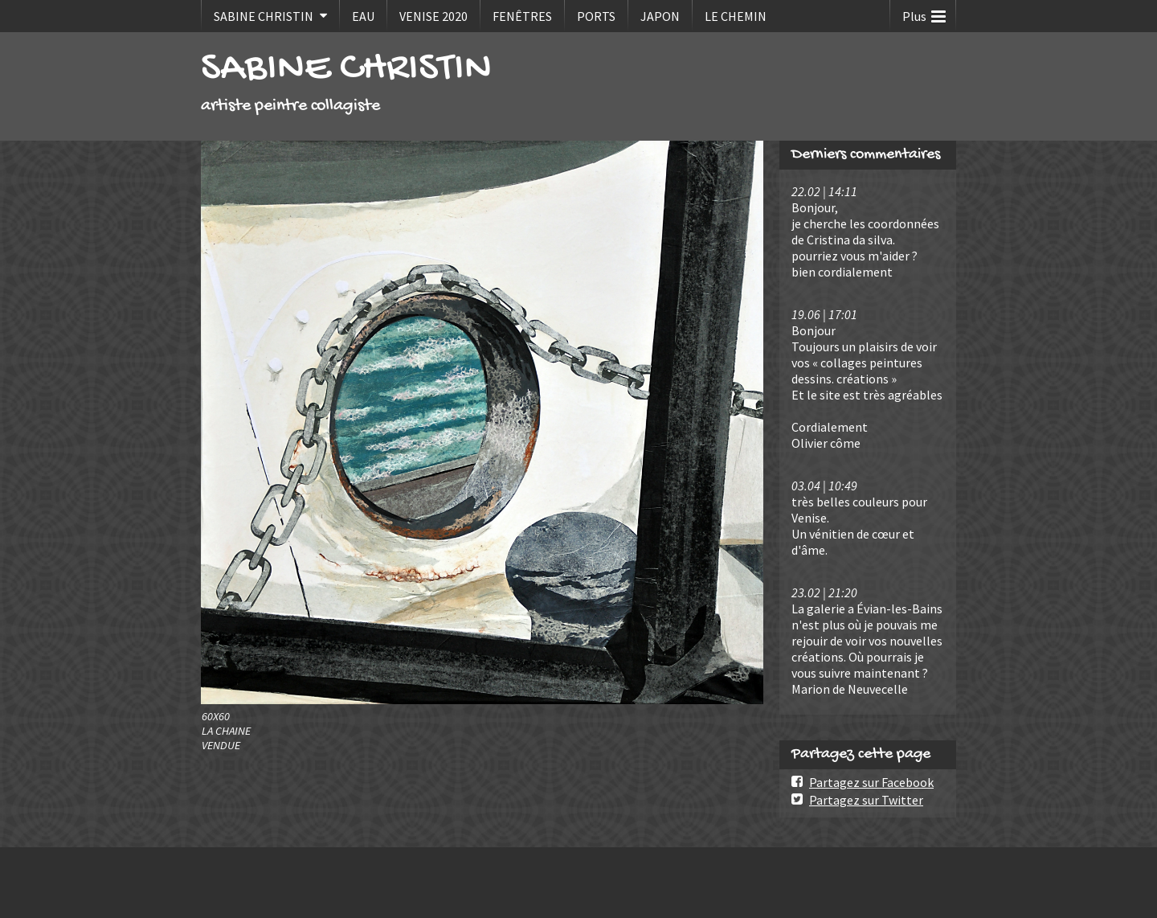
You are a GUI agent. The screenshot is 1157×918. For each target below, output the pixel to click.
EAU (363, 16)
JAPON (660, 16)
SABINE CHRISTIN (263, 16)
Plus (924, 12)
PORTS (596, 16)
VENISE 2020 (433, 16)
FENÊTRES (522, 16)
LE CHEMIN (736, 16)
